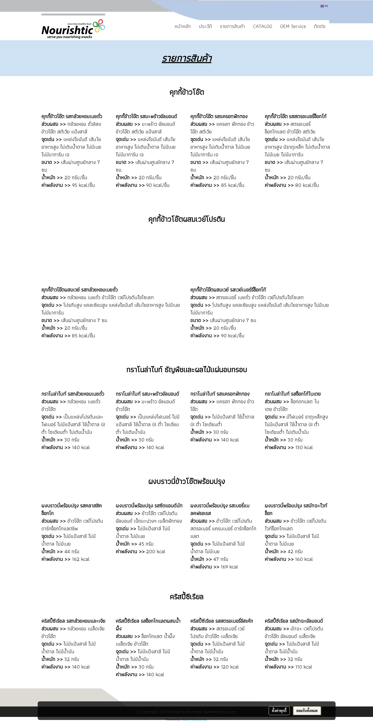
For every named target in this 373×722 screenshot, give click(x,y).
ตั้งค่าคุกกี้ (279, 710)
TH (324, 6)
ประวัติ (205, 26)
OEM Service (293, 26)
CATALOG (262, 26)
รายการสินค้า (232, 26)
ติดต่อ (319, 26)
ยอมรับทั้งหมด (307, 710)
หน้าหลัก (183, 26)
